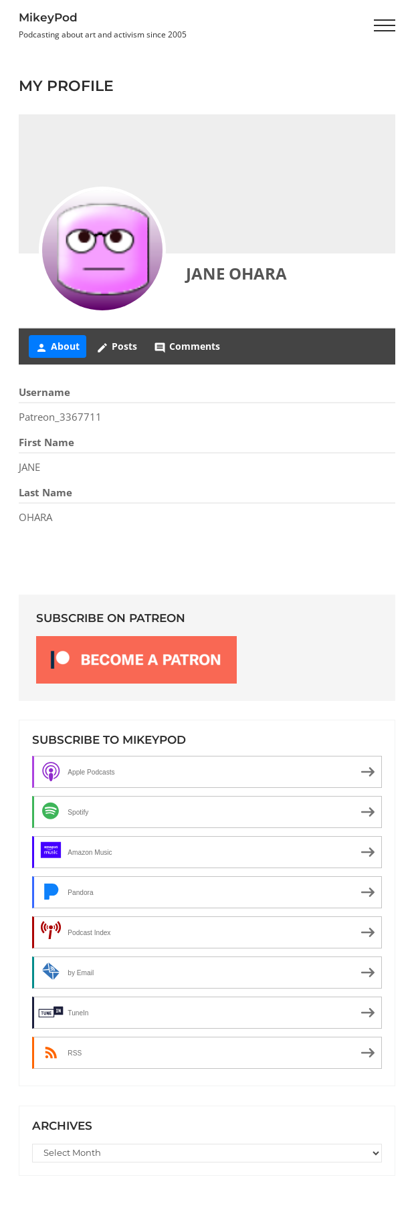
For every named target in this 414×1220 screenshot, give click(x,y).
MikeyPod (48, 17)
